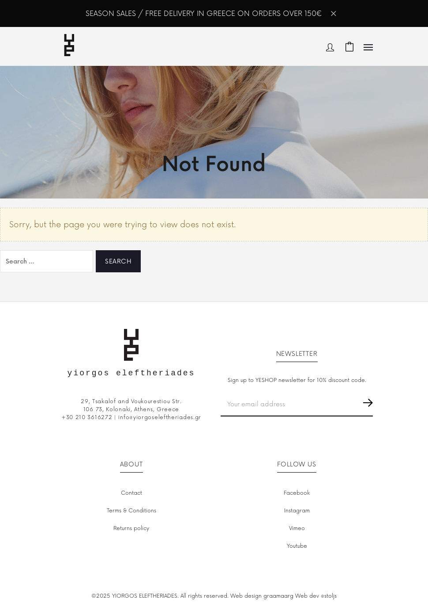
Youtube (297, 546)
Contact (131, 493)
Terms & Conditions (131, 511)
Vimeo (297, 528)
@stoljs (329, 596)
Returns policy (131, 528)
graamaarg (278, 596)
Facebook (297, 493)
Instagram (297, 511)
